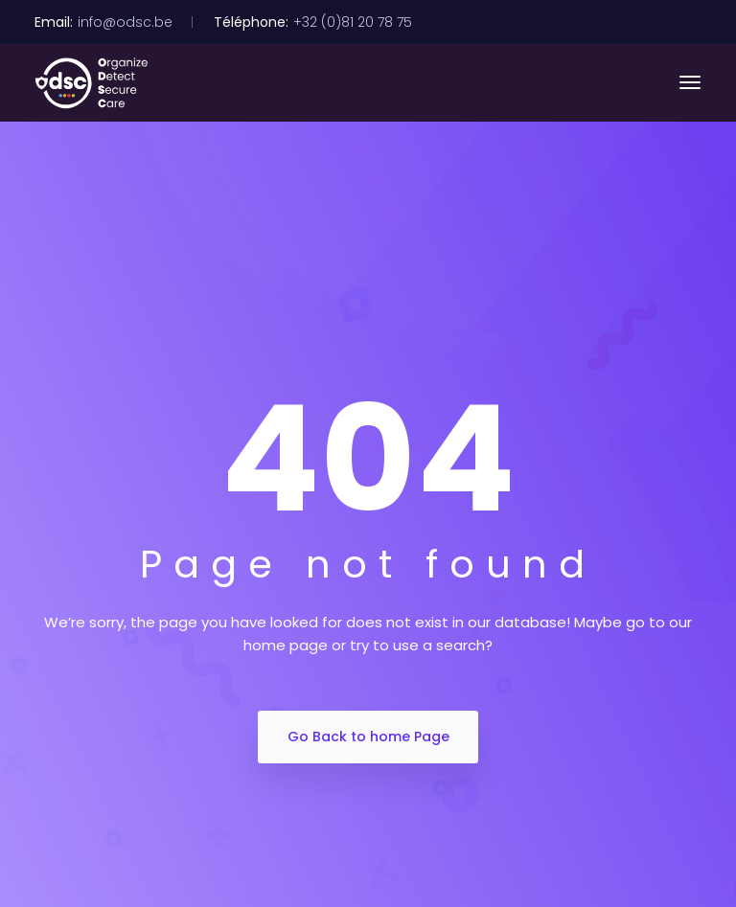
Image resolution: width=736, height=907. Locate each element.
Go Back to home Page (368, 736)
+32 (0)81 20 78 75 (352, 22)
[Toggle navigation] (690, 82)
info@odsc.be (125, 22)
